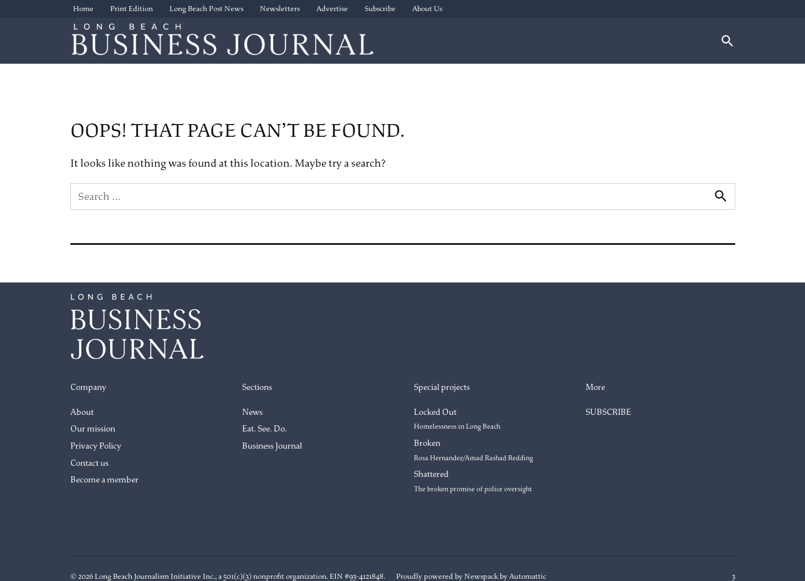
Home (83, 8)
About (82, 412)
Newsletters (280, 8)
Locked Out (457, 419)
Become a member (104, 480)
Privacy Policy (95, 446)
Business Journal (272, 446)
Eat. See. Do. (264, 429)
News (252, 412)
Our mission (92, 429)
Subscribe (380, 8)
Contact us (89, 463)
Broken (473, 450)
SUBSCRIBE (608, 412)
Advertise (332, 8)
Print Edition (131, 8)
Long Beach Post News (206, 8)
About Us (427, 8)
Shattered (473, 481)
